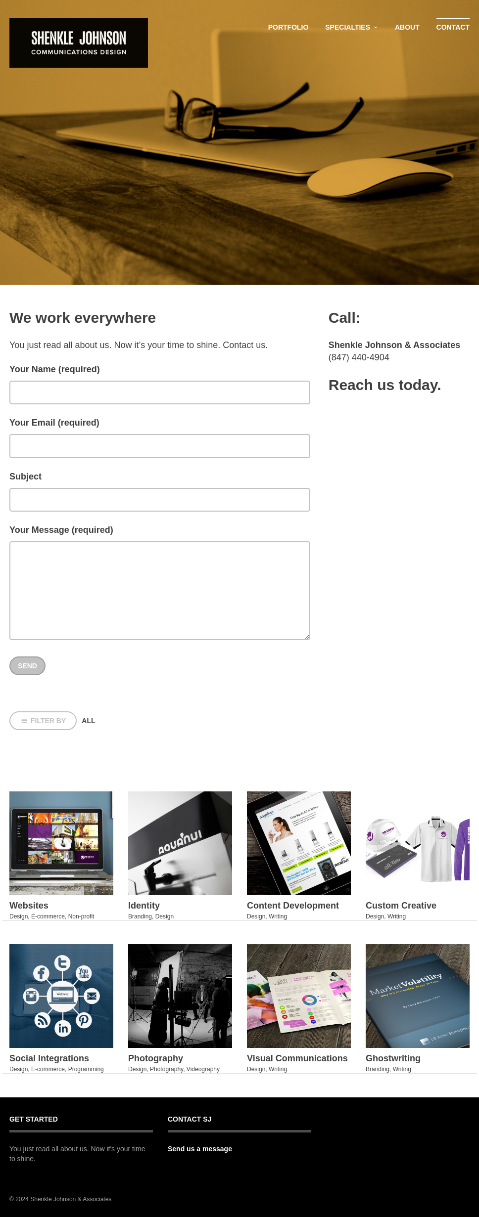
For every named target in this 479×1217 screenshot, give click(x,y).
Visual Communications (297, 1058)
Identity (144, 906)
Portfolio (288, 27)
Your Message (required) (61, 530)
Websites (28, 906)
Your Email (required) (54, 423)
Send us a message (200, 1149)
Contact (453, 27)
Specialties (347, 27)
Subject (25, 476)
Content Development (293, 906)
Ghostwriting (393, 1058)
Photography (155, 1058)
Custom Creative (401, 906)
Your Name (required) (54, 369)
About (407, 27)
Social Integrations (49, 1058)
